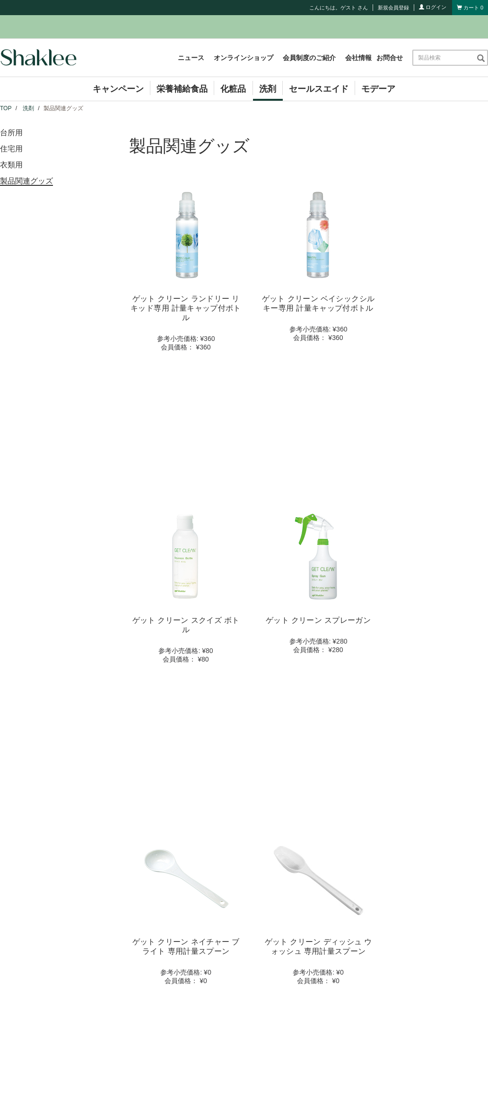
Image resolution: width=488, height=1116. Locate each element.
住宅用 (11, 149)
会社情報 (358, 57)
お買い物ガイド (288, 919)
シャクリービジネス (295, 891)
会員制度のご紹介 (309, 57)
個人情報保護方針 (290, 981)
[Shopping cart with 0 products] (470, 7)
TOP (5, 108)
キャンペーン (118, 89)
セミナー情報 (167, 932)
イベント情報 (167, 919)
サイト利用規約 (236, 981)
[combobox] (444, 58)
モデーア (378, 89)
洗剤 (267, 89)
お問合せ (389, 57)
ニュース (191, 57)
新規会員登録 (393, 7)
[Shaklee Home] (38, 58)
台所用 (11, 133)
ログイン (432, 7)
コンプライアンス (291, 905)
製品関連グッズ (26, 181)
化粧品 (233, 89)
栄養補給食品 (182, 89)
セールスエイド (319, 89)
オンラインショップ (243, 57)
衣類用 (11, 165)
